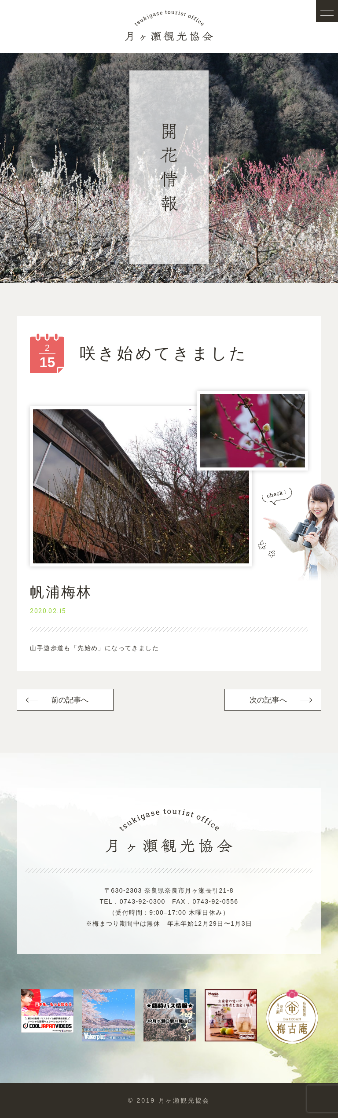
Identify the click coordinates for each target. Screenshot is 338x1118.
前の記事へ (70, 700)
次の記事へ (268, 700)
